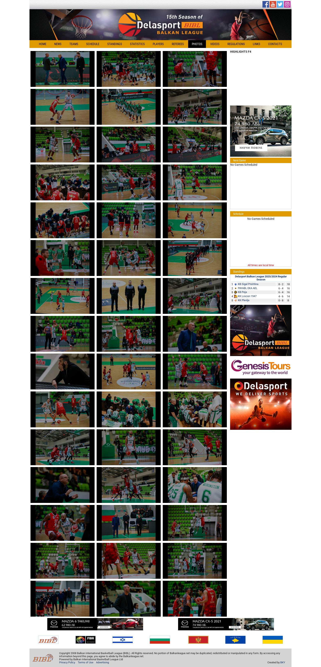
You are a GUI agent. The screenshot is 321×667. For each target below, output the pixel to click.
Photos (197, 44)
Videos (214, 44)
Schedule (92, 44)
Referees (178, 44)
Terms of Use (85, 662)
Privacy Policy (67, 662)
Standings (114, 44)
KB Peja (242, 292)
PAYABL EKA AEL (247, 288)
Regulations (236, 44)
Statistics (137, 44)
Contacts (275, 44)
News (57, 44)
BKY (282, 662)
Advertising (102, 662)
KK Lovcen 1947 (247, 296)
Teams (73, 44)
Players (158, 44)
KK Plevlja (243, 300)
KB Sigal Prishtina (248, 284)
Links (256, 44)
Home (42, 44)
